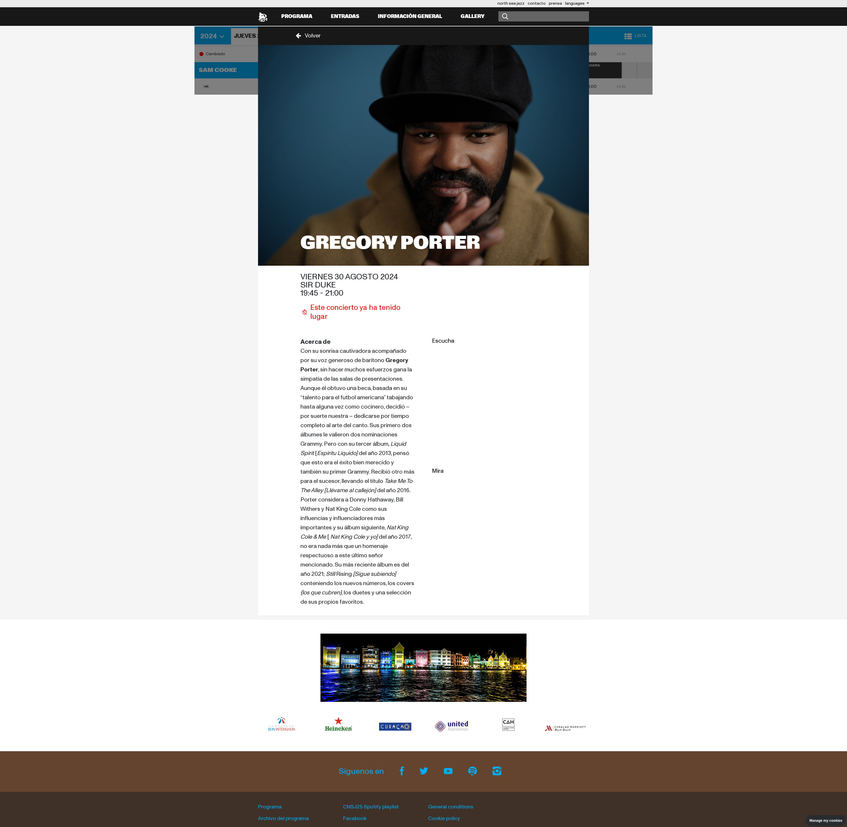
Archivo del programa (283, 818)
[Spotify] (473, 771)
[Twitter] (424, 771)
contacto (537, 3)
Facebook (355, 818)
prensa (555, 3)
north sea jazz (511, 3)
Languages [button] (575, 3)
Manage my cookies (826, 821)
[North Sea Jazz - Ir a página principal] (262, 17)
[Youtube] (449, 771)
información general (410, 16)
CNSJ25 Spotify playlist (371, 806)
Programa (296, 16)
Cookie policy (444, 818)
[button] (306, 35)
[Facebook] (402, 771)
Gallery (472, 16)
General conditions (450, 806)
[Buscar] (543, 16)
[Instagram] (497, 771)
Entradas (345, 16)
